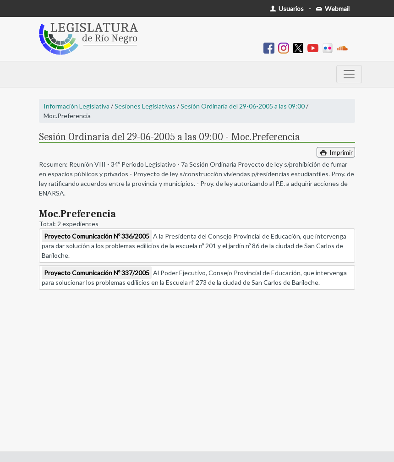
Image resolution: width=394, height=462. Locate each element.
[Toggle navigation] (349, 74)
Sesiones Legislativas (145, 106)
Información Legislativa (76, 106)
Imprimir (336, 152)
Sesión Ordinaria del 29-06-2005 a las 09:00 (243, 106)
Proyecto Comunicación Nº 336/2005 (96, 236)
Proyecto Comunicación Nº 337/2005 (96, 273)
